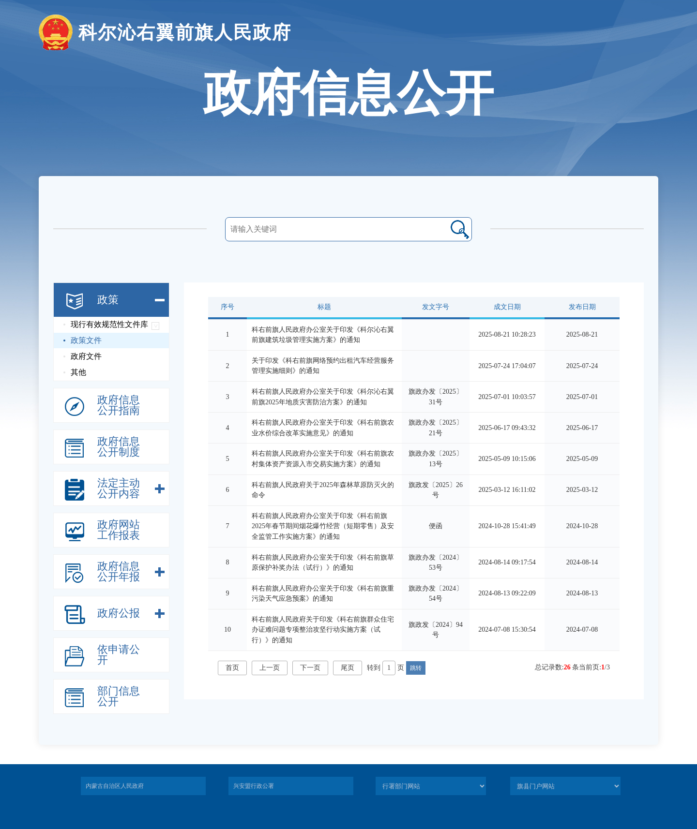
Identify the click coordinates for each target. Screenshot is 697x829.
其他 (78, 372)
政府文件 (86, 356)
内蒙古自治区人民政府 (115, 786)
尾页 (347, 667)
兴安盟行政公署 (253, 786)
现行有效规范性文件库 (109, 324)
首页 (232, 667)
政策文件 (86, 340)
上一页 (269, 667)
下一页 (310, 667)
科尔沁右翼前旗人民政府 (165, 32)
